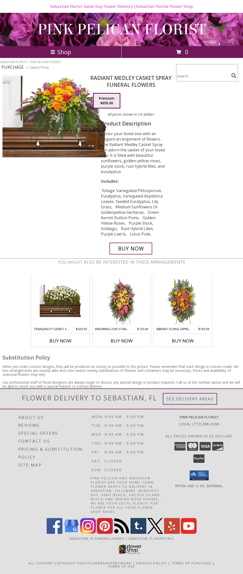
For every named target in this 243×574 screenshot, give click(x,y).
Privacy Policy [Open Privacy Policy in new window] (151, 563)
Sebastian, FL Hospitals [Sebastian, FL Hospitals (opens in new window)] (151, 538)
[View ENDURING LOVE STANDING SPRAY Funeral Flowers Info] (121, 300)
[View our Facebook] (54, 532)
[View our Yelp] (172, 532)
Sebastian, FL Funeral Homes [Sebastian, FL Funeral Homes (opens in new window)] (96, 538)
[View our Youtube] (189, 532)
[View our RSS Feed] (122, 532)
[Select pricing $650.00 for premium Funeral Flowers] (107, 101)
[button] (199, 475)
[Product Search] (202, 76)
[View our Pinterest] (105, 532)
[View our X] (155, 532)
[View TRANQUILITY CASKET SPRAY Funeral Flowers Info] (60, 301)
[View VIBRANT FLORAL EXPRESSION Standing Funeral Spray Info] (182, 300)
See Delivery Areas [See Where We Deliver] (190, 399)
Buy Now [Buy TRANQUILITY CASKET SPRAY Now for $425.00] (60, 341)
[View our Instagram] (88, 532)
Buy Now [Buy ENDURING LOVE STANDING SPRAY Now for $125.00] (122, 341)
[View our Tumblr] (138, 532)
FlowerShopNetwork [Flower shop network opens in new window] (110, 563)
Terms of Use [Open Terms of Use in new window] (121, 566)
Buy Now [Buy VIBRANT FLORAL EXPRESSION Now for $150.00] (183, 341)
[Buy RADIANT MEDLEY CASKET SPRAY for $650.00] (131, 248)
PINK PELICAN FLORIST (121, 29)
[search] (234, 75)
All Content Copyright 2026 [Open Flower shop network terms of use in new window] (57, 563)
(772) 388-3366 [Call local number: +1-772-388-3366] (205, 423)
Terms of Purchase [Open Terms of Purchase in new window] (191, 563)
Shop (60, 52)
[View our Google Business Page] (71, 532)
